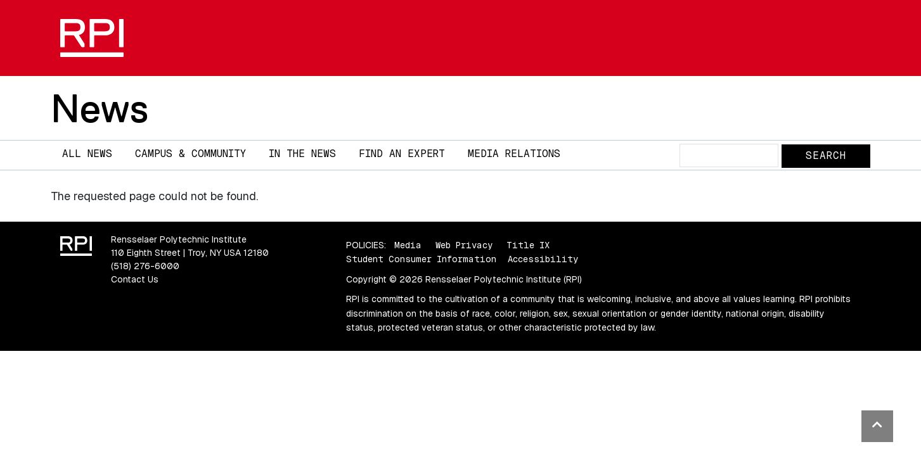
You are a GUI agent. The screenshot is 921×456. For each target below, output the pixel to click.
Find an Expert (402, 153)
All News (87, 153)
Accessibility (543, 259)
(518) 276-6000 (145, 266)
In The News (302, 153)
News (99, 108)
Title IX (528, 245)
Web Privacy (464, 245)
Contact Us (134, 279)
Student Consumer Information (421, 259)
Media (408, 245)
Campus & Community (190, 153)
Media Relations (514, 153)
